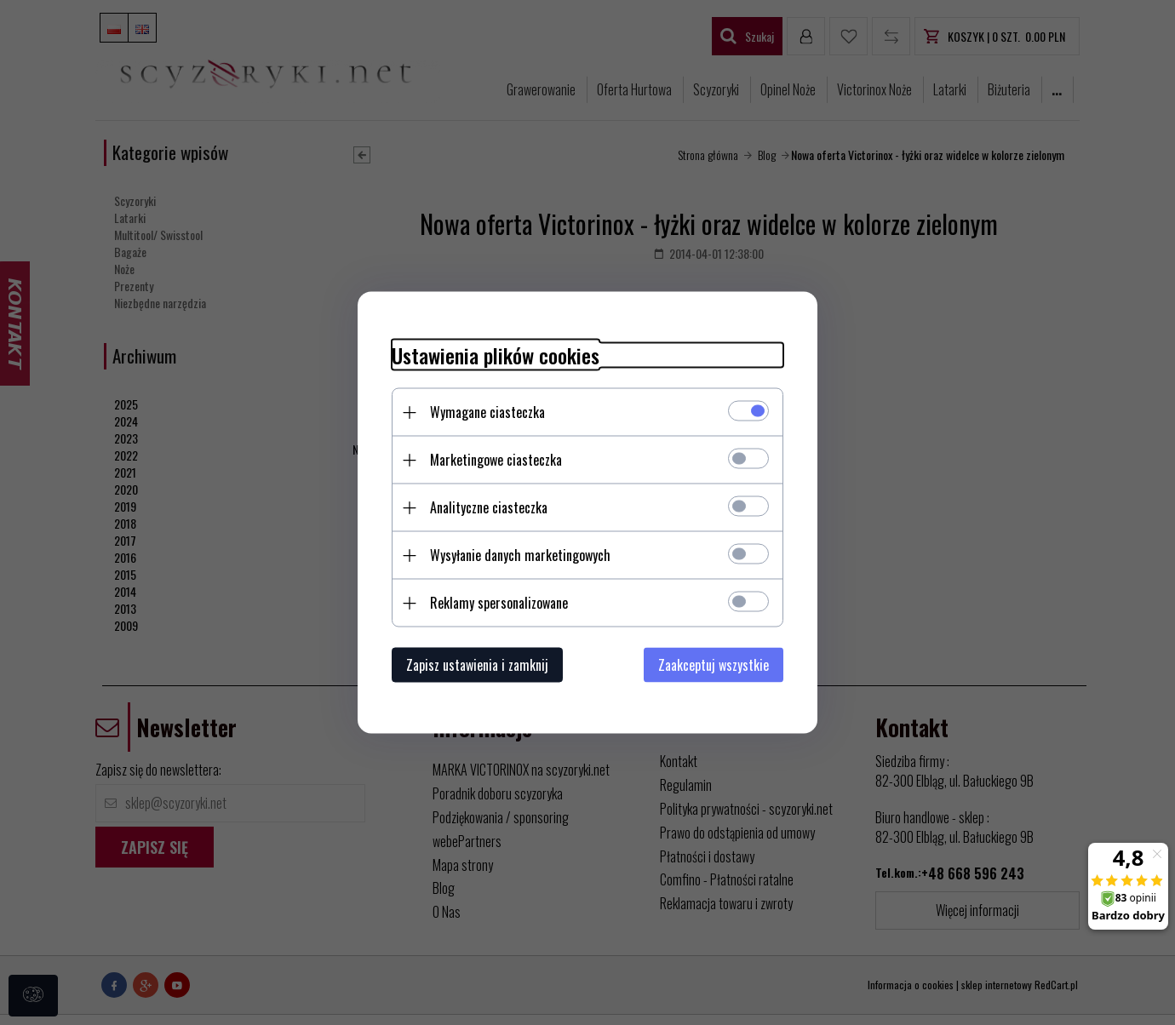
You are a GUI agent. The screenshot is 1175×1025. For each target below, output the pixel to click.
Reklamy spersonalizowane (499, 603)
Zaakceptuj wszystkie (713, 665)
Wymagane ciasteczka (487, 412)
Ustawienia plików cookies (495, 355)
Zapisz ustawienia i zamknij (477, 665)
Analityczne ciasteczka (488, 507)
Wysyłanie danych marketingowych (520, 555)
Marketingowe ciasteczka (496, 460)
